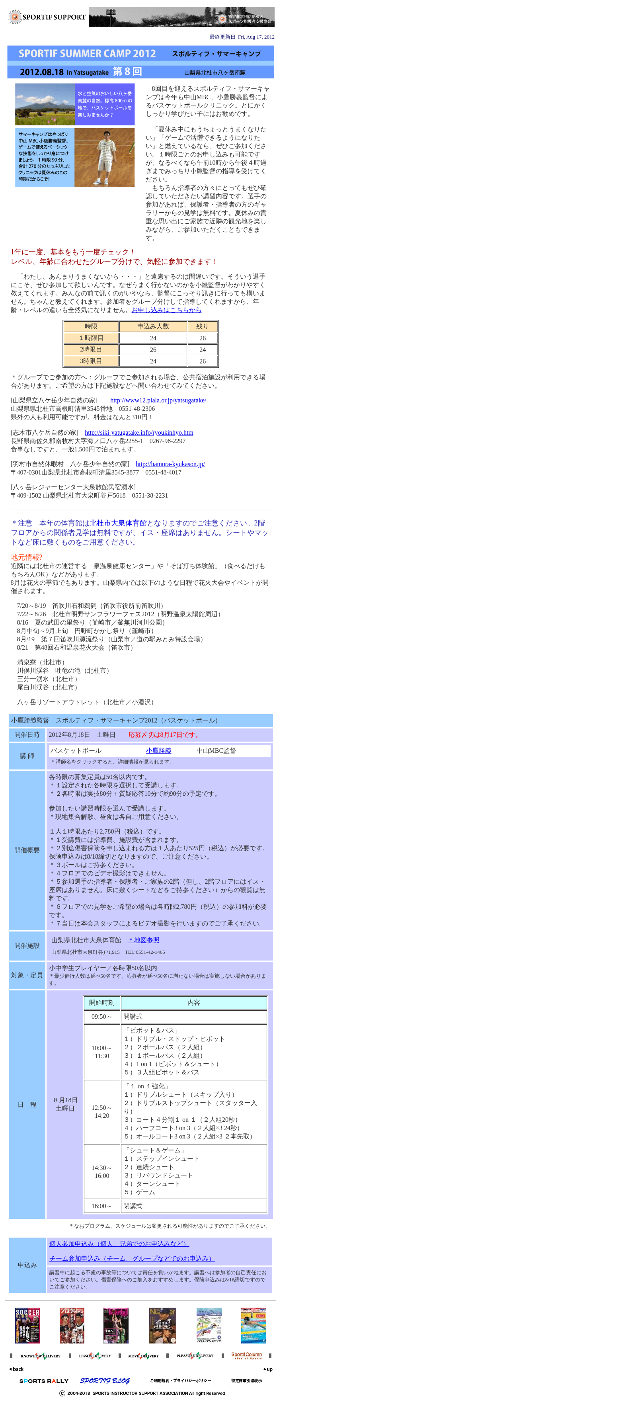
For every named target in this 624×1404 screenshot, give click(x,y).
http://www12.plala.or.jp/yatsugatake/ (158, 400)
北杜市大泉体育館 (118, 523)
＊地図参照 (144, 940)
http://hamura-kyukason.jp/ (170, 464)
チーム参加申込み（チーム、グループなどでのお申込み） (132, 1258)
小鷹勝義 (159, 750)
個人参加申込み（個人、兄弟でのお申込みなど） (119, 1243)
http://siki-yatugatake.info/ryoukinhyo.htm (139, 432)
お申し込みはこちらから (167, 310)
